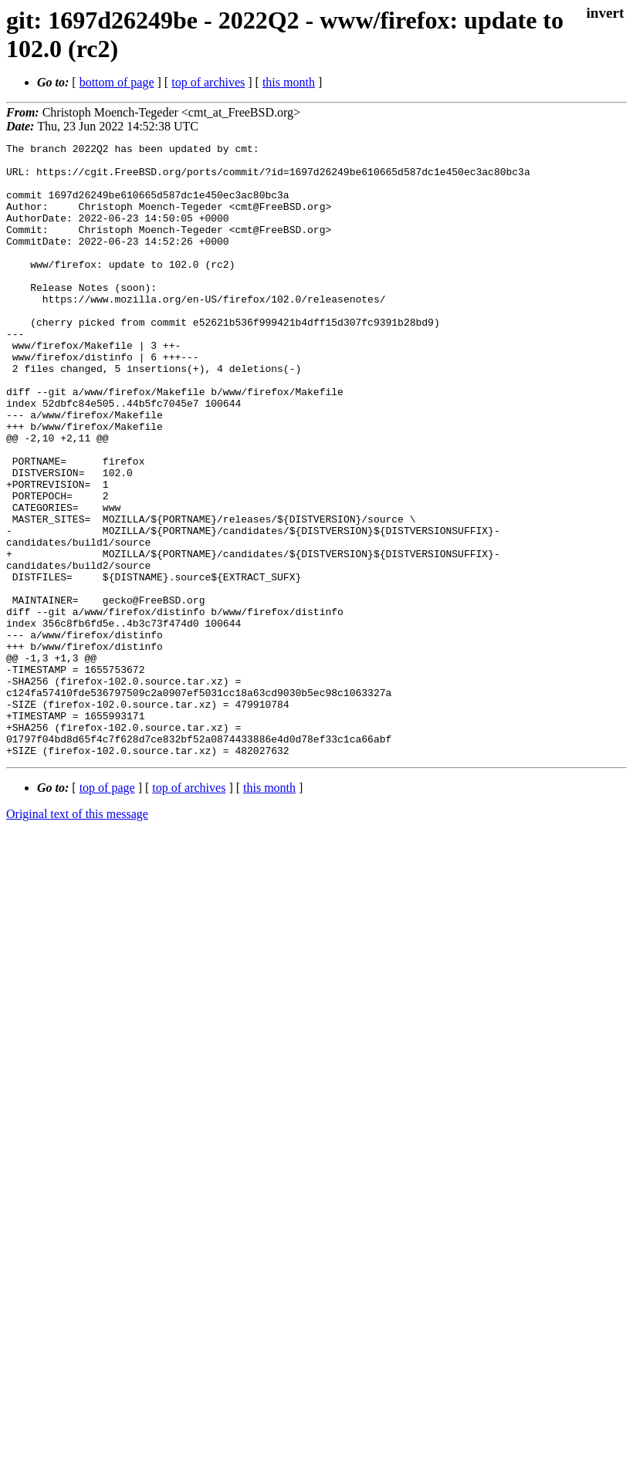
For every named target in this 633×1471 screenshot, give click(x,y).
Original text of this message (77, 936)
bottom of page (117, 82)
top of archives (208, 82)
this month (288, 82)
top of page (107, 910)
